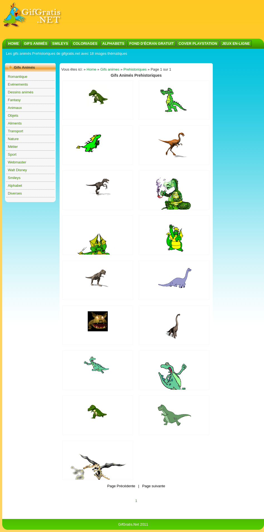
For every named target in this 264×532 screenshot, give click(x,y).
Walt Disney (17, 170)
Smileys (14, 178)
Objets (13, 115)
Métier (13, 147)
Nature (13, 139)
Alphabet (15, 185)
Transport (15, 131)
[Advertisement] (82, 19)
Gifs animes (109, 69)
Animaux (15, 108)
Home (91, 69)
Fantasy (14, 100)
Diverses (15, 193)
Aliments (15, 123)
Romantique (17, 76)
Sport (12, 154)
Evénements (18, 84)
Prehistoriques (134, 69)
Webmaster (17, 162)
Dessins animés (20, 92)
